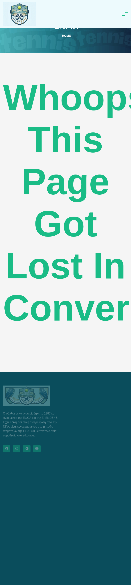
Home (66, 35)
